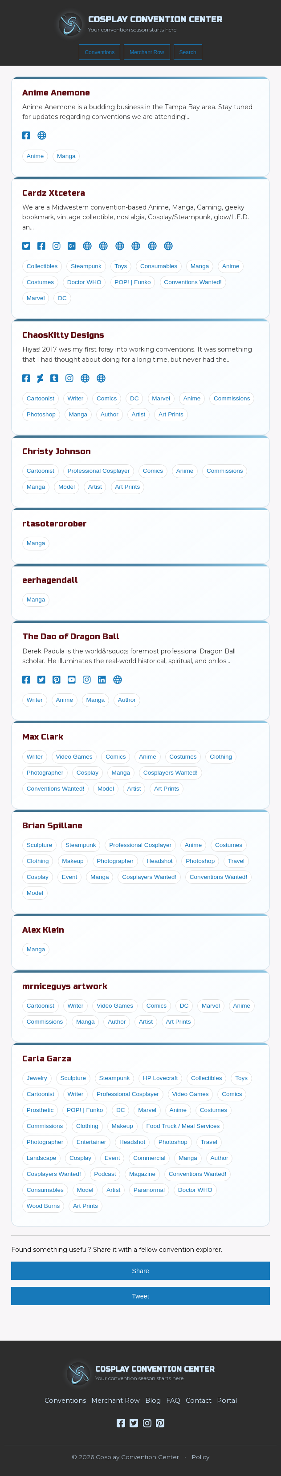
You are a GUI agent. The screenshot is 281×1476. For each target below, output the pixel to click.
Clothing (221, 756)
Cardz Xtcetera (53, 193)
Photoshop (41, 414)
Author (109, 414)
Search (187, 52)
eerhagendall (50, 580)
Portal (227, 1401)
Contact (199, 1401)
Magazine (142, 1174)
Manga (66, 156)
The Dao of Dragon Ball (70, 636)
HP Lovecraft (160, 1078)
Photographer (45, 772)
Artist (138, 414)
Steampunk (86, 266)
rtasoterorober (54, 524)
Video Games (74, 756)
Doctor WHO (84, 282)
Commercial (149, 1158)
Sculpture (39, 845)
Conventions (99, 52)
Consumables (158, 266)
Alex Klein (43, 930)
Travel (236, 861)
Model (66, 486)
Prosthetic (40, 1110)
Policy (200, 1456)
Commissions (232, 398)
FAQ (173, 1401)
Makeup (72, 861)
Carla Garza (46, 1059)
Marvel (36, 298)
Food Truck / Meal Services (183, 1126)
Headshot (159, 861)
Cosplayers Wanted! (170, 772)
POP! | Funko (132, 282)
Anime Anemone (56, 93)
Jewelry (37, 1078)
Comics (107, 398)
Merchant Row (147, 52)
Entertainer (91, 1142)
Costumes (40, 282)
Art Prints (171, 414)
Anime (35, 156)
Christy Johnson (56, 451)
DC (62, 298)
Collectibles (42, 266)
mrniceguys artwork (64, 986)
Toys (120, 266)
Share (140, 1270)
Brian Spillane (52, 826)
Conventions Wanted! (192, 282)
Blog (153, 1401)
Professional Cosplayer (98, 470)
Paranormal (149, 1190)
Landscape (42, 1158)
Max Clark (42, 737)
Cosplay (87, 772)
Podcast (105, 1174)
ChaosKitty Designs (63, 335)
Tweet (140, 1296)
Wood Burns (43, 1206)
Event (69, 877)
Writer (75, 398)
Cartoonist (40, 398)
